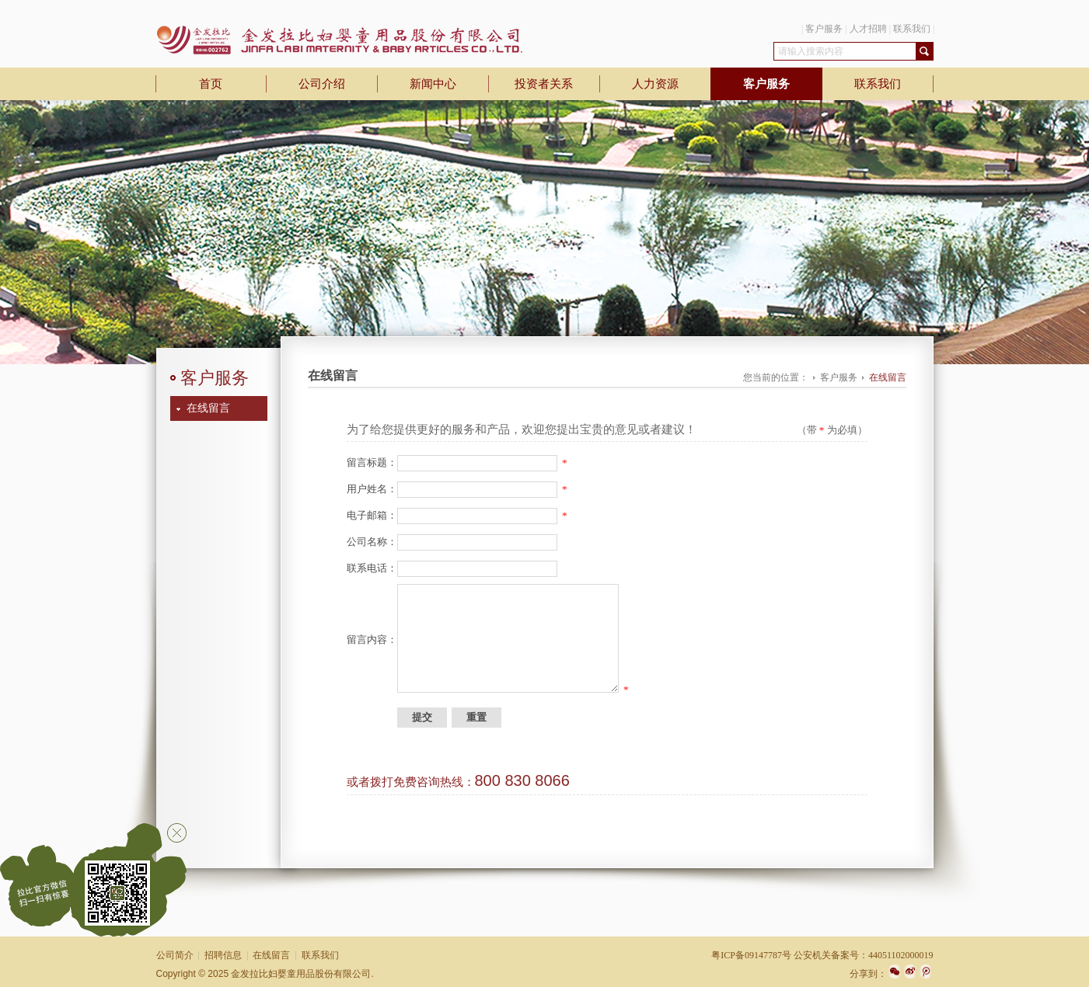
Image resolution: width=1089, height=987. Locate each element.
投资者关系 (544, 84)
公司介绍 (321, 84)
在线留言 (208, 408)
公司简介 (175, 955)
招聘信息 (223, 955)
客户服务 (824, 28)
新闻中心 (433, 84)
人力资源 (655, 84)
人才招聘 (868, 28)
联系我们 (911, 28)
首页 (210, 84)
